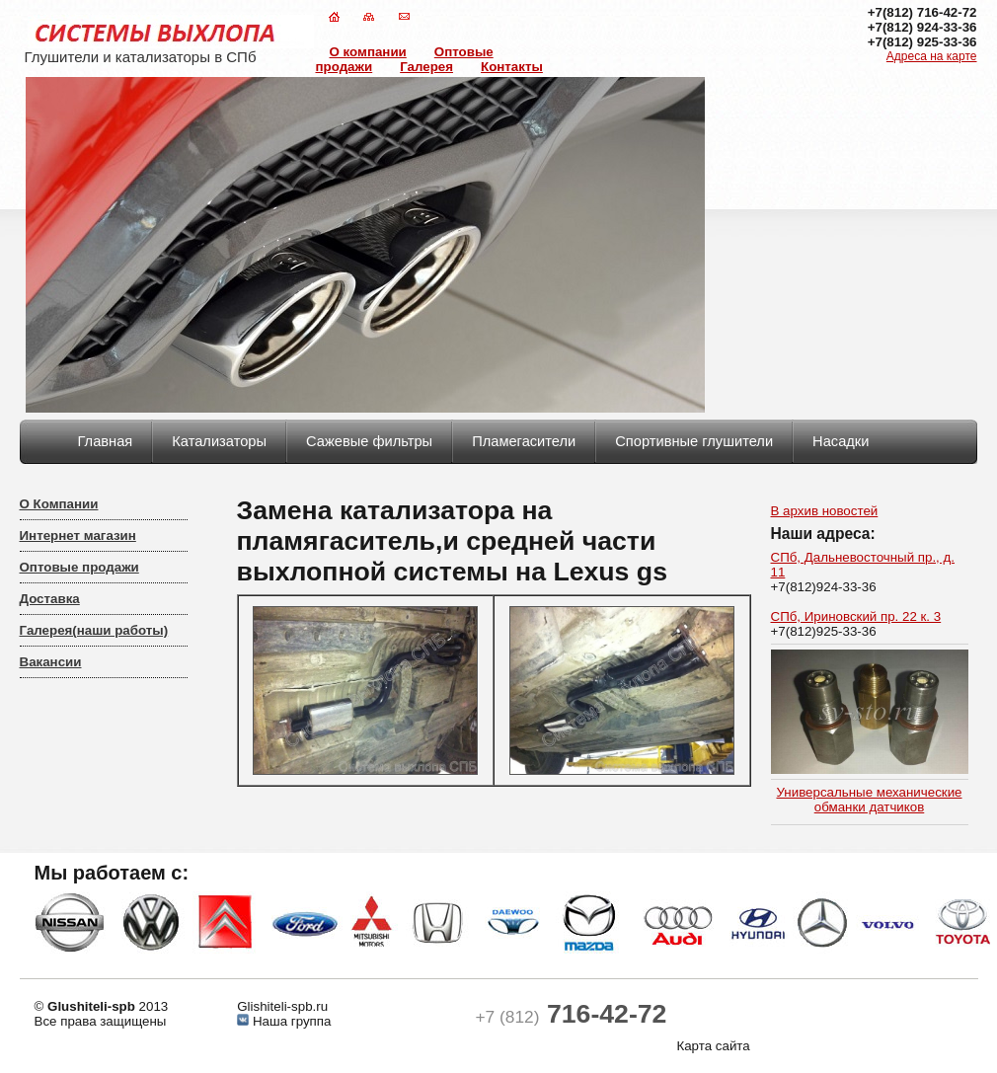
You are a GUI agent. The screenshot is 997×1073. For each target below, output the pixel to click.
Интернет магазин (78, 535)
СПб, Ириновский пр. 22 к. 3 (856, 616)
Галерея (426, 66)
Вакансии (51, 661)
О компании (368, 51)
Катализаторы (219, 441)
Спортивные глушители (694, 441)
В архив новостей (825, 510)
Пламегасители (523, 441)
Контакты (512, 66)
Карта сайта (712, 1045)
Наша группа (290, 1021)
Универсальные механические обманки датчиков (868, 799)
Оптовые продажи (79, 567)
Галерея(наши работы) (94, 630)
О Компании (59, 504)
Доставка (50, 598)
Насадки (840, 441)
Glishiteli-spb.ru (282, 1006)
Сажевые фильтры (369, 441)
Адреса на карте (931, 56)
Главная (105, 441)
